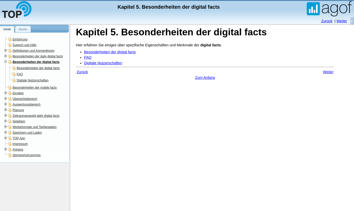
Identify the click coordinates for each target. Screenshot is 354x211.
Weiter (342, 21)
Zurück (326, 21)
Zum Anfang (205, 78)
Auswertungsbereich (27, 104)
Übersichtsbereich (25, 99)
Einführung (20, 39)
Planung (18, 110)
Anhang (18, 149)
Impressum (20, 144)
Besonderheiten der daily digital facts (38, 56)
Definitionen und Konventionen (33, 50)
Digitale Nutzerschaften (32, 80)
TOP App (19, 138)
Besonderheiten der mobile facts (35, 87)
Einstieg (18, 93)
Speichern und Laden (27, 132)
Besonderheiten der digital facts (36, 62)
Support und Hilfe (24, 45)
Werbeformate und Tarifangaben (35, 127)
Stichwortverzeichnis (27, 155)
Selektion (19, 121)
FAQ (20, 74)
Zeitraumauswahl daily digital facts (36, 116)
